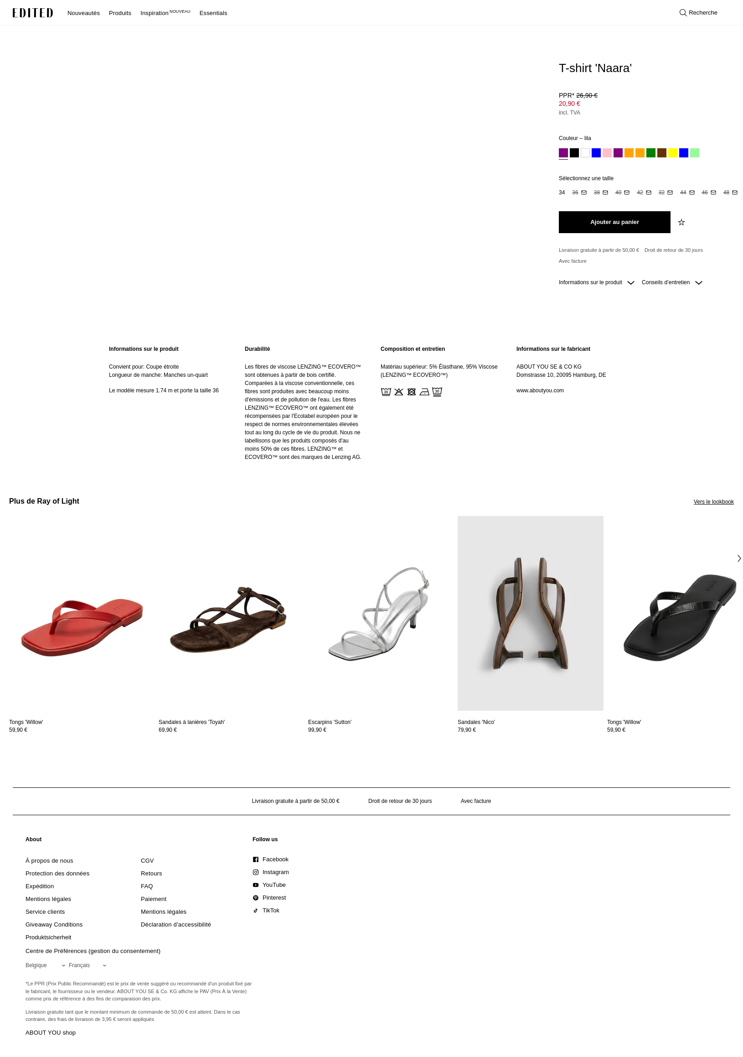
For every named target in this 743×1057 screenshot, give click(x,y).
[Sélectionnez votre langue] (89, 965)
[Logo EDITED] (33, 12)
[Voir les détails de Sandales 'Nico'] (531, 613)
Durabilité (257, 349)
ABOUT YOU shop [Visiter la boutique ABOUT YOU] (51, 1033)
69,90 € (168, 730)
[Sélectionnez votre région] (47, 965)
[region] (168, 403)
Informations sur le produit (597, 282)
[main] (371, 403)
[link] (34, 841)
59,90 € (18, 730)
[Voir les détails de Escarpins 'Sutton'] (381, 613)
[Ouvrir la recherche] (698, 12)
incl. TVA (569, 112)
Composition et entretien (413, 349)
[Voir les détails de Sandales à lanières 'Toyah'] (231, 613)
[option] (563, 154)
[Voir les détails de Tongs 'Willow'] (82, 613)
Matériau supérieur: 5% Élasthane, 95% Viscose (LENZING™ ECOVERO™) (439, 371)
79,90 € (467, 730)
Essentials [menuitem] (213, 13)
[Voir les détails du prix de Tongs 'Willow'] (82, 730)
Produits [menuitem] (120, 13)
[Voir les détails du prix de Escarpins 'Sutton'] (381, 730)
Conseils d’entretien (672, 282)
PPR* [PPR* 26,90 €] (578, 95)
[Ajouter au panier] (615, 222)
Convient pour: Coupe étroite (144, 367)
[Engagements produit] (643, 256)
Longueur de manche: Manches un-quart (158, 375)
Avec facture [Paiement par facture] (573, 261)
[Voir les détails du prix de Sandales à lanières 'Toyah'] (231, 730)
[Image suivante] (739, 557)
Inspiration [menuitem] (165, 13)
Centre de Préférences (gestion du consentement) (93, 951)
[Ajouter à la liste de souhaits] (682, 222)
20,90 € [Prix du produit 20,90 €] (569, 103)
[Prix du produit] (643, 105)
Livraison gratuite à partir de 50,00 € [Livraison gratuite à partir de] (599, 250)
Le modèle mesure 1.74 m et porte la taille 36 (164, 390)
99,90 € (317, 730)
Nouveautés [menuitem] (83, 13)
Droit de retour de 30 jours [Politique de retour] (674, 250)
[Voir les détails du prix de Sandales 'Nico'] (531, 730)
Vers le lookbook (714, 502)
